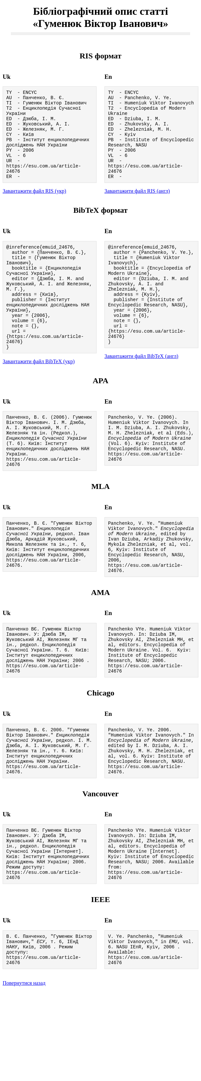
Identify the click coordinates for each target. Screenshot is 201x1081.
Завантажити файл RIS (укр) (34, 207)
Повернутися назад (24, 1072)
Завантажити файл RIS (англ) (137, 207)
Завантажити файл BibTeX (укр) (38, 398)
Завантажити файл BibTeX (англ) (141, 391)
